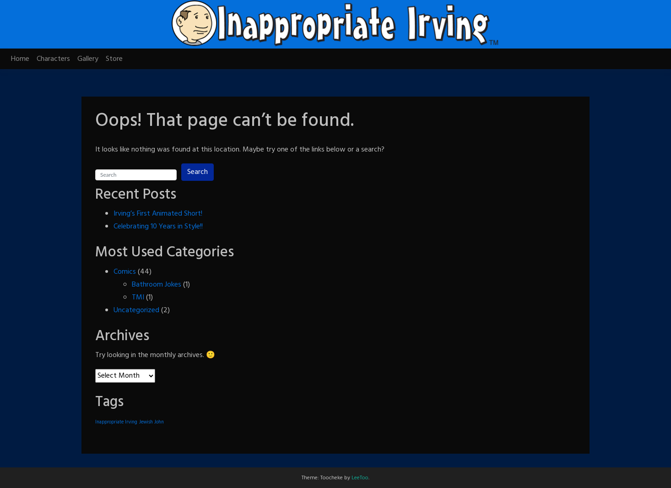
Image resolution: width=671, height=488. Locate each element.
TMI (138, 298)
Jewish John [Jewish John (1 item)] (151, 422)
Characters (53, 59)
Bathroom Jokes (156, 285)
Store (114, 59)
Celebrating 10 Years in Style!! (158, 227)
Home (20, 59)
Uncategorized (136, 310)
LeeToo (360, 478)
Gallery (87, 59)
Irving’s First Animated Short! (158, 214)
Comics (125, 272)
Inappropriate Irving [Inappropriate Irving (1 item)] (116, 422)
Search (197, 172)
